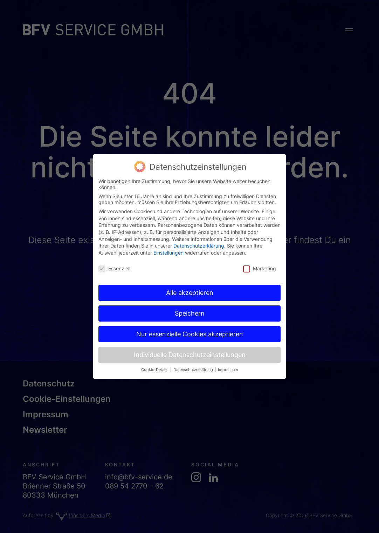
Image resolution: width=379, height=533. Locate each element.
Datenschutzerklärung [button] (193, 356)
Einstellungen (168, 239)
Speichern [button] (190, 300)
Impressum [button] (228, 356)
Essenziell (114, 255)
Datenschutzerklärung (198, 232)
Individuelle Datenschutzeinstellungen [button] (190, 341)
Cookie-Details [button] (155, 356)
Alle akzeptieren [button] (189, 279)
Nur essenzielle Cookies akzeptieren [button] (189, 320)
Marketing (259, 255)
